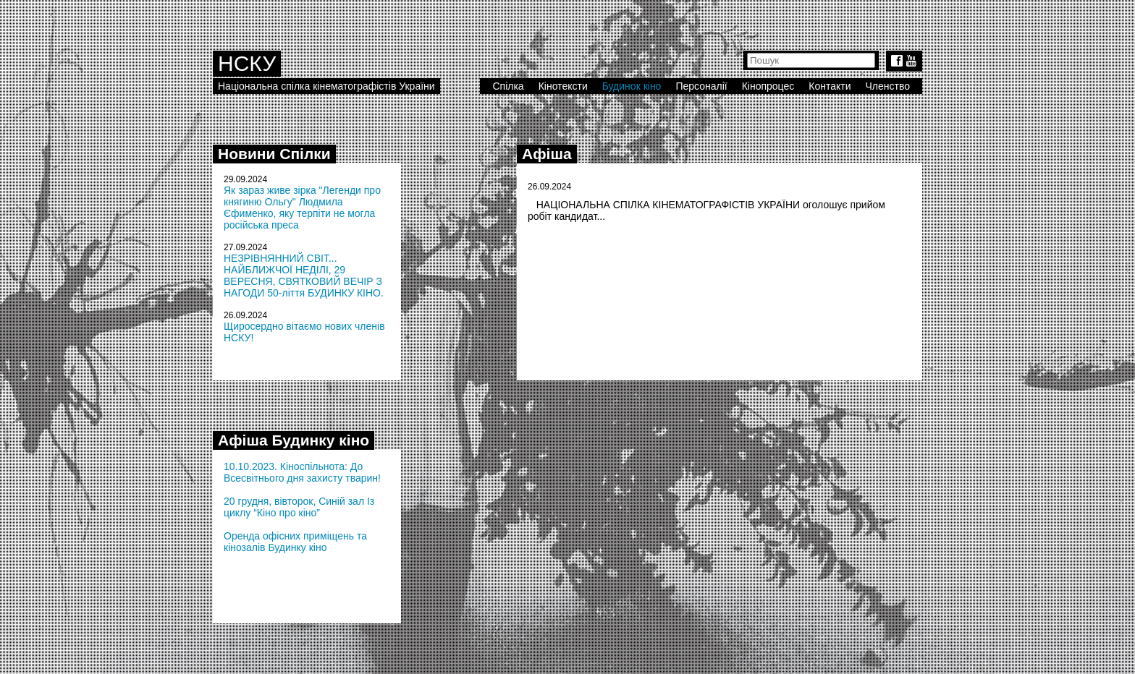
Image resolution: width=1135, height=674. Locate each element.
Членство (888, 86)
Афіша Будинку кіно (293, 440)
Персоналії (701, 86)
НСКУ (247, 63)
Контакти (830, 86)
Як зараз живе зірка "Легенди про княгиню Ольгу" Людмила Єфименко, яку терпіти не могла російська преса (302, 207)
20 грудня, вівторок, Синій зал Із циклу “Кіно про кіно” (299, 507)
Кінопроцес (768, 86)
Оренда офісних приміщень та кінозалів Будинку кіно (295, 541)
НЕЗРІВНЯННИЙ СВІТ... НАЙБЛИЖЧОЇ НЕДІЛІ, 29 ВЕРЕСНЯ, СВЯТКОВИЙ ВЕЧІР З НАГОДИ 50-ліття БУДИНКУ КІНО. (304, 275)
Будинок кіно (632, 86)
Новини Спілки (274, 153)
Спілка (507, 86)
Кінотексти (563, 86)
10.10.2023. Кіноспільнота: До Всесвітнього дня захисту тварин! (302, 472)
